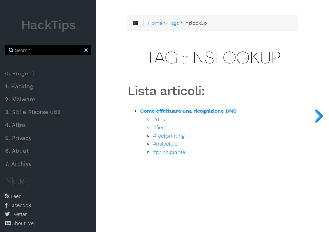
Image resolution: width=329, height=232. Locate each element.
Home (155, 23)
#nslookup (165, 144)
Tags (174, 23)
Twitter (16, 214)
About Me (19, 223)
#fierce (161, 127)
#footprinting (168, 136)
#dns (159, 119)
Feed (13, 196)
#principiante (169, 152)
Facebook (18, 205)
